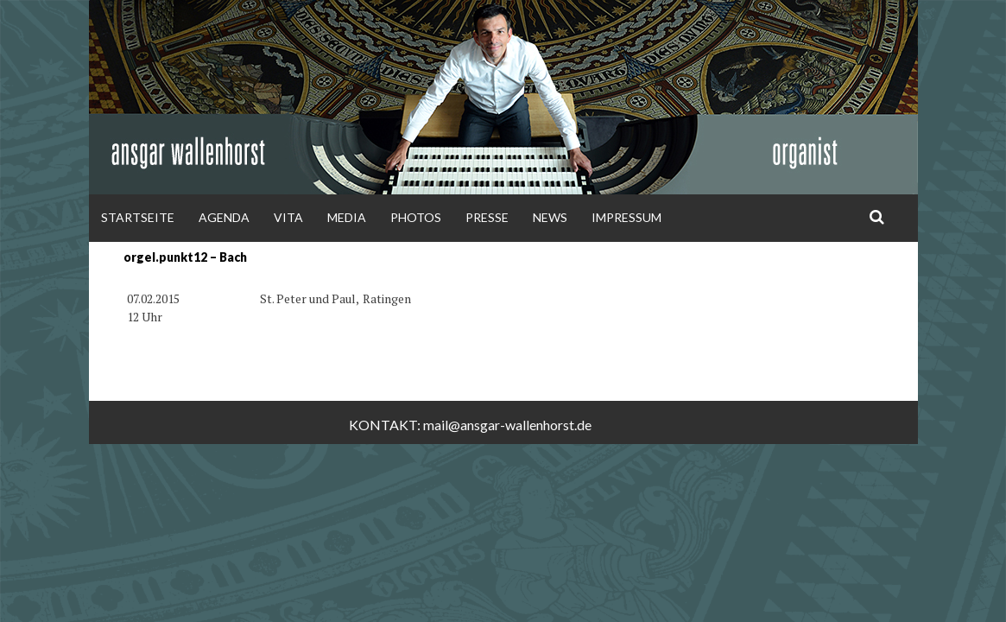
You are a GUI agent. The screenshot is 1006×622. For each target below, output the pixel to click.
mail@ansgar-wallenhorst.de (507, 424)
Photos (415, 217)
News (550, 217)
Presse (487, 217)
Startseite (137, 217)
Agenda (224, 217)
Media (346, 217)
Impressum (626, 217)
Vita (288, 217)
